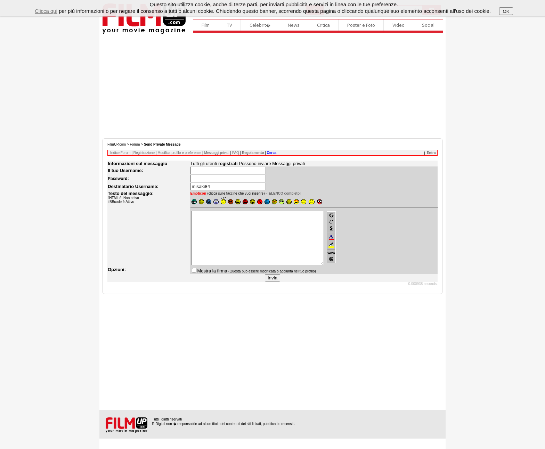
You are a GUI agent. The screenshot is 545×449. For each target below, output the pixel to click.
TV (229, 25)
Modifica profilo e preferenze (179, 153)
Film (206, 25)
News (294, 25)
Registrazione (144, 153)
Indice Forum (120, 153)
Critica (323, 25)
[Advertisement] (272, 86)
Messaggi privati (216, 153)
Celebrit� (260, 25)
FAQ (235, 153)
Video (398, 25)
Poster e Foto (361, 25)
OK (506, 11)
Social (428, 25)
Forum (135, 144)
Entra (431, 153)
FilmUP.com (116, 144)
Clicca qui (46, 11)
